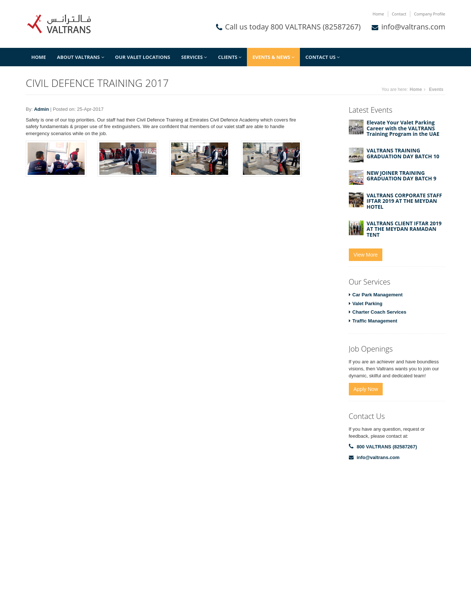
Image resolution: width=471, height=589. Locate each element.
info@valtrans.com (413, 27)
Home (378, 14)
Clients (229, 57)
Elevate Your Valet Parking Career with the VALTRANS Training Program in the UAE (402, 128)
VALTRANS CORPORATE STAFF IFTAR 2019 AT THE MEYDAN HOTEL (404, 201)
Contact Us (322, 57)
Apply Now (366, 389)
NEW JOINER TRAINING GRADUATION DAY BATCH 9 (401, 175)
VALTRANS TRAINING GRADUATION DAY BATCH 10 (402, 153)
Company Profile (429, 14)
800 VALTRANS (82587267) (387, 446)
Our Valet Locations (142, 57)
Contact (399, 14)
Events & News (273, 57)
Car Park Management (378, 294)
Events (436, 89)
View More (366, 255)
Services (194, 57)
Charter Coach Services (380, 312)
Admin (41, 109)
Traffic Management (375, 321)
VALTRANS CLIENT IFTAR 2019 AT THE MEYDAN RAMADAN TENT (404, 229)
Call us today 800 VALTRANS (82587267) (293, 27)
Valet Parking (368, 303)
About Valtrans (80, 57)
